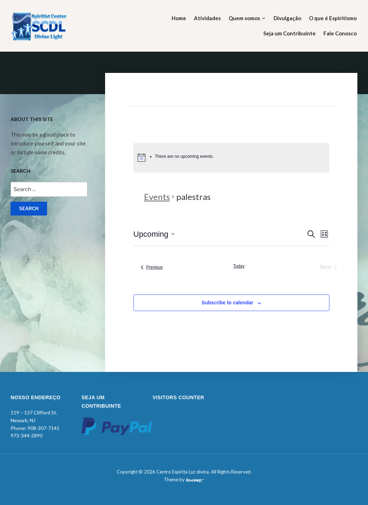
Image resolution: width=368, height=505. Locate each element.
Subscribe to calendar (227, 302)
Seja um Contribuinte (289, 33)
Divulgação (287, 18)
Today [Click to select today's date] (239, 266)
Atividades (207, 18)
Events (157, 196)
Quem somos (244, 18)
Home (179, 18)
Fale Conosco (340, 33)
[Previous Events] (152, 267)
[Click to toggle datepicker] (153, 234)
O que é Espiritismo (333, 18)
